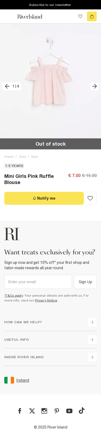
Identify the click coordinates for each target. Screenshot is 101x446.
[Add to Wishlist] (90, 198)
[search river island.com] (69, 16)
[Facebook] (19, 411)
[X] (32, 411)
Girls (22, 157)
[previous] (11, 86)
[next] (94, 86)
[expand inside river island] (92, 357)
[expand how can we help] (92, 322)
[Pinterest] (56, 411)
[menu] (9, 16)
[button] (50, 86)
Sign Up (85, 282)
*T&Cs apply (13, 295)
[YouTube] (69, 411)
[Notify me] (44, 198)
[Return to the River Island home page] (33, 16)
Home (8, 157)
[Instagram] (44, 411)
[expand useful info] (92, 339)
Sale (34, 157)
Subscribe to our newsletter (50, 5)
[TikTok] (81, 410)
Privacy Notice (46, 300)
